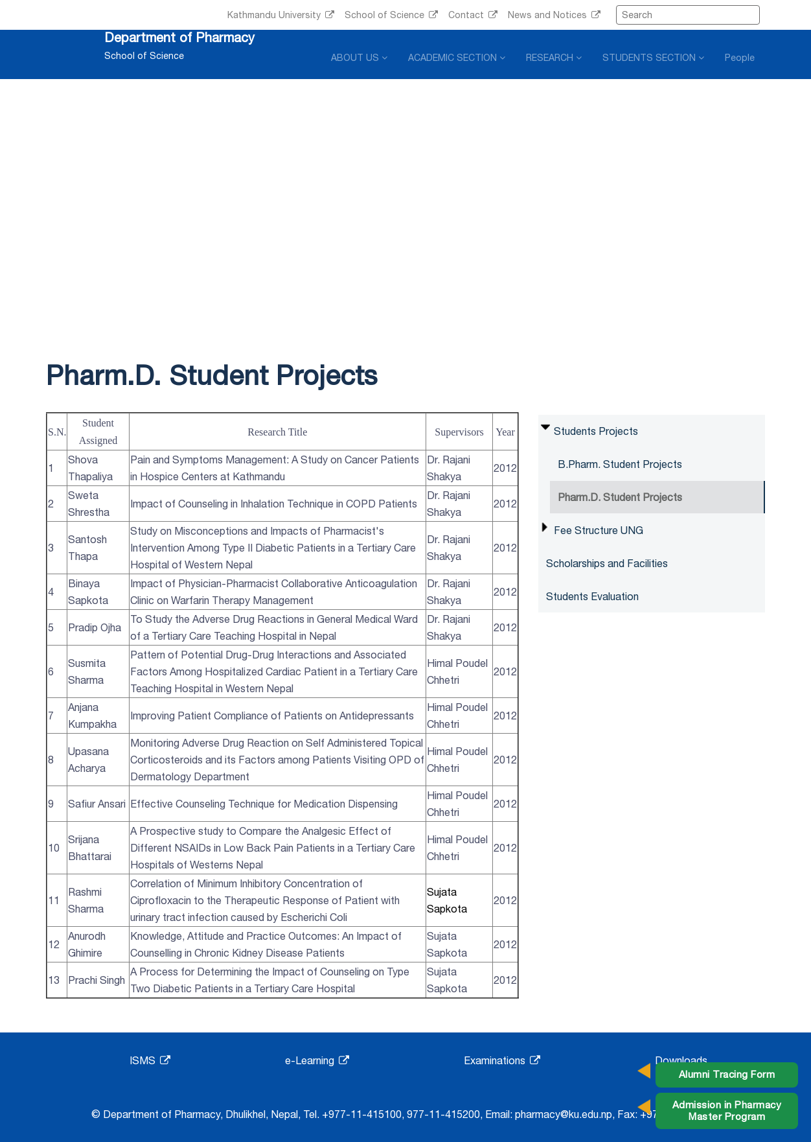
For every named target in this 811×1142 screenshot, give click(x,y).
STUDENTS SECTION (653, 57)
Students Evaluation (592, 596)
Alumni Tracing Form (727, 1074)
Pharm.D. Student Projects (620, 497)
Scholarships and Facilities (607, 563)
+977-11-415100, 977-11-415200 (401, 1114)
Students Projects (596, 431)
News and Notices (554, 15)
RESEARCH (554, 57)
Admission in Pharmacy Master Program (727, 1110)
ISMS (150, 1060)
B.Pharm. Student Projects (620, 464)
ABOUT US (359, 57)
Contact (472, 15)
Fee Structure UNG (598, 530)
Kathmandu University (280, 15)
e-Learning (317, 1060)
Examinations (502, 1060)
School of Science (391, 15)
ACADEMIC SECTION (456, 57)
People (740, 57)
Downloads (681, 1060)
